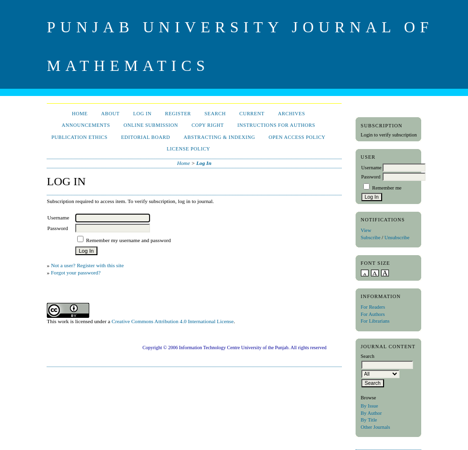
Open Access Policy (297, 137)
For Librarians (375, 321)
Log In (142, 113)
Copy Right (208, 125)
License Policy (188, 148)
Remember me (386, 188)
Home (80, 113)
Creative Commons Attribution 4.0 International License (172, 321)
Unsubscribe (397, 237)
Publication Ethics (79, 137)
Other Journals (375, 427)
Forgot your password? (75, 272)
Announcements (86, 125)
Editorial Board (145, 137)
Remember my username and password (128, 240)
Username (371, 167)
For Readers (373, 307)
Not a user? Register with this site (87, 265)
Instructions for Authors (276, 125)
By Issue (369, 406)
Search (215, 113)
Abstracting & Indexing (219, 137)
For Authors (373, 314)
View (366, 230)
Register (178, 113)
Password (371, 176)
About (110, 113)
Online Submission (151, 125)
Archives (291, 113)
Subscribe (371, 237)
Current (251, 113)
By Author (371, 413)
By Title (369, 420)
